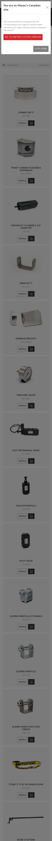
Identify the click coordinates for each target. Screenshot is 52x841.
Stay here (41, 49)
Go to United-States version (23, 37)
